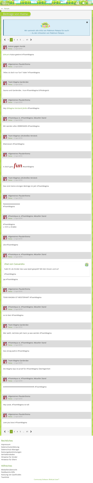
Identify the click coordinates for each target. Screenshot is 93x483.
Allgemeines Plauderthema (19, 64)
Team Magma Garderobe (18, 82)
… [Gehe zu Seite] (23, 39)
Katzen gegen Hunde (16, 46)
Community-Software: (46, 479)
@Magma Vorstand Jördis (17, 108)
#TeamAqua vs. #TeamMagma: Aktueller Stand (27, 118)
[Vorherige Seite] (5, 40)
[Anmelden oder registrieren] (83, 3)
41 (27, 39)
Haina (10, 49)
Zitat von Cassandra (14, 263)
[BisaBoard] (5, 3)
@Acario (6, 54)
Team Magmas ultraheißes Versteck (22, 136)
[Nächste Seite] (31, 40)
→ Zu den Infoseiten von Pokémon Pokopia (47, 33)
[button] (89, 3)
